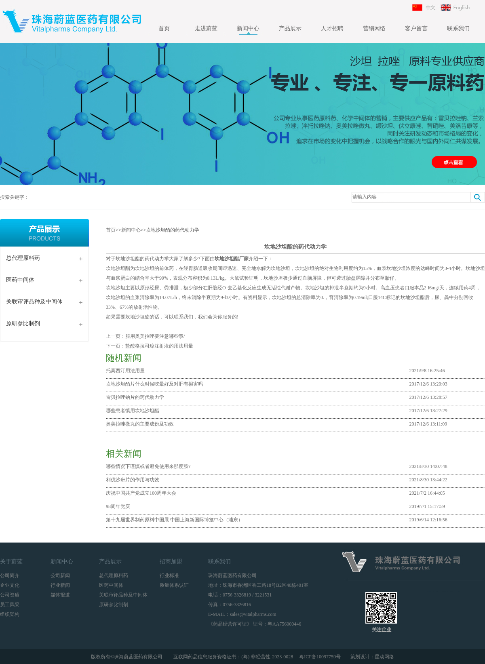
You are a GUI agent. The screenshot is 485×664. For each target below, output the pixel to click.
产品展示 (290, 28)
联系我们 (458, 28)
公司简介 (9, 575)
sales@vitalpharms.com (253, 614)
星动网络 (384, 657)
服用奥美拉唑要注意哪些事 (154, 336)
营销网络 (374, 28)
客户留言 (416, 28)
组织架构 (9, 614)
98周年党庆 (118, 506)
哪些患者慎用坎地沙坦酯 (132, 410)
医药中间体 (20, 280)
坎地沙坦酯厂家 (232, 258)
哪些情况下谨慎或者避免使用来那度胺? (148, 466)
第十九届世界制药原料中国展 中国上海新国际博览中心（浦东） (174, 520)
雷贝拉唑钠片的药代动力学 (135, 397)
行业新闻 (60, 585)
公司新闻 (60, 575)
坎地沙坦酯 (137, 317)
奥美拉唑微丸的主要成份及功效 (140, 424)
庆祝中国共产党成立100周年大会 (141, 493)
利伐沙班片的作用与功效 (132, 480)
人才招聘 (332, 28)
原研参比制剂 (23, 323)
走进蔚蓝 (206, 28)
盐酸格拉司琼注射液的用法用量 (159, 346)
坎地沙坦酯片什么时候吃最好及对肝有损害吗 (154, 384)
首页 (164, 28)
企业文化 (9, 585)
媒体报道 (60, 595)
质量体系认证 (174, 585)
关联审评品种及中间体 (34, 302)
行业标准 (169, 575)
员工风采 (9, 604)
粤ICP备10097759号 (320, 657)
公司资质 (9, 595)
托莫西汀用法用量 (125, 370)
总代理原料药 (23, 258)
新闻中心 (248, 28)
